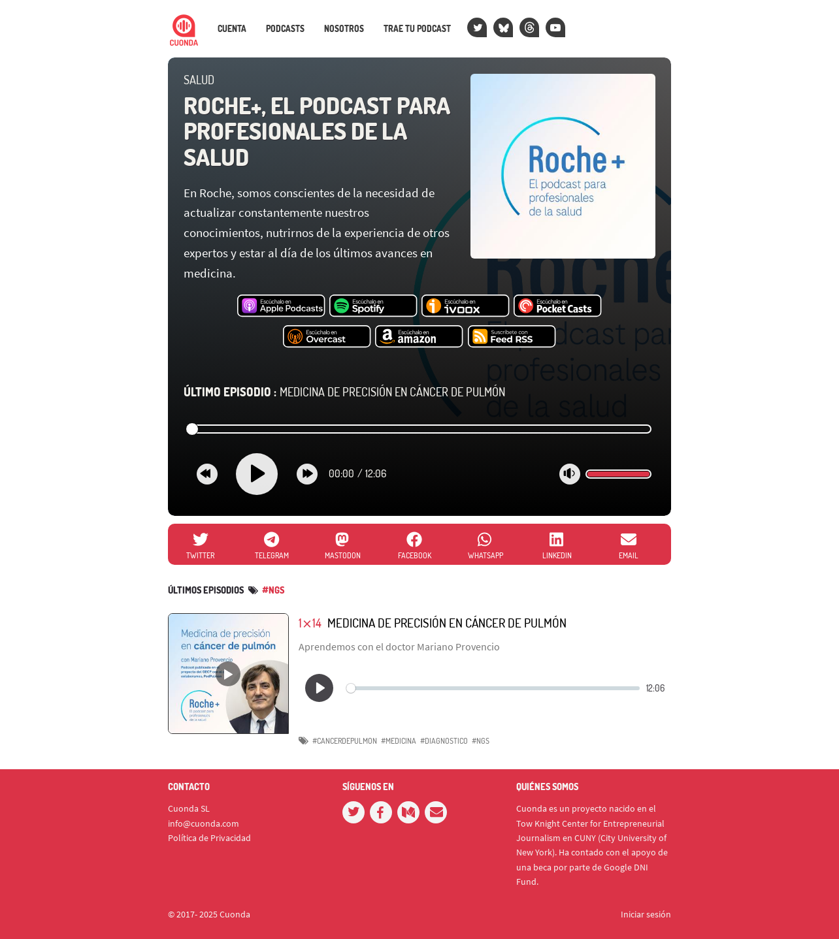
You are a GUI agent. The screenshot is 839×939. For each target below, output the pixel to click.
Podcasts (285, 29)
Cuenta (232, 29)
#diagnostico (444, 741)
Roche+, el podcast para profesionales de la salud (317, 131)
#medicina (398, 741)
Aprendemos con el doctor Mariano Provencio (399, 646)
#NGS (480, 741)
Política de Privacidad (209, 838)
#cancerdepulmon (344, 741)
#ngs (273, 590)
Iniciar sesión (646, 914)
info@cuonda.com (203, 823)
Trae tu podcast (417, 29)
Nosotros (344, 29)
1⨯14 (310, 622)
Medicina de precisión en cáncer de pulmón (344, 392)
